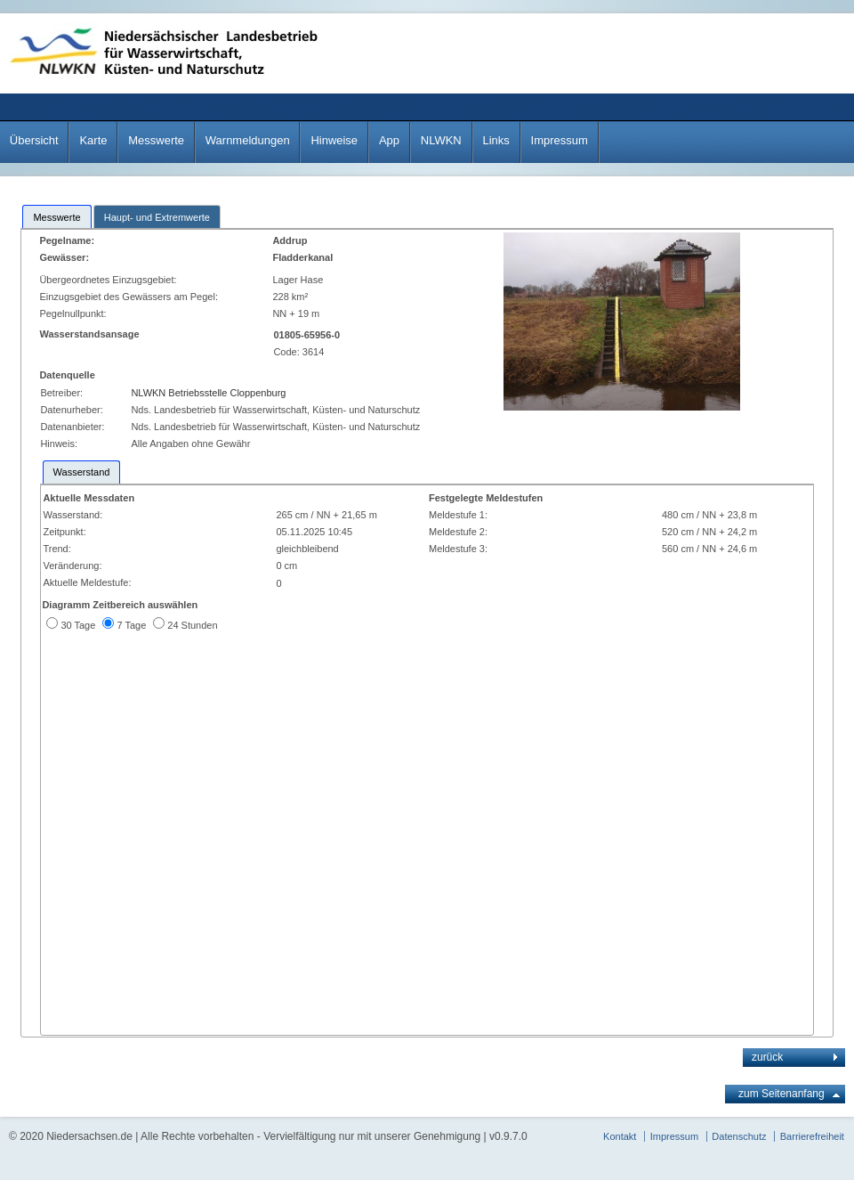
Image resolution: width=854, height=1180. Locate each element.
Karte (93, 140)
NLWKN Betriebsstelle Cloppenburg (208, 392)
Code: (287, 351)
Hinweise (334, 140)
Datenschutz (739, 1136)
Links (495, 140)
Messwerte (156, 140)
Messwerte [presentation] (56, 217)
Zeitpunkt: (64, 531)
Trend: (56, 548)
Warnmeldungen (247, 140)
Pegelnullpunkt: (74, 313)
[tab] (56, 216)
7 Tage (131, 625)
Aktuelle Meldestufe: (87, 582)
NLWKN (441, 140)
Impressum (559, 140)
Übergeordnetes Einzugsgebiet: (109, 279)
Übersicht (34, 140)
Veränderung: (72, 565)
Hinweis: (58, 443)
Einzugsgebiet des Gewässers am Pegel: (131, 296)
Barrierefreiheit (812, 1136)
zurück (767, 1057)
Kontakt (619, 1136)
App (389, 140)
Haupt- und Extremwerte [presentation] (157, 217)
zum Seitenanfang (781, 1093)
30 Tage (77, 625)
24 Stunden (192, 625)
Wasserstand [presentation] (81, 472)
